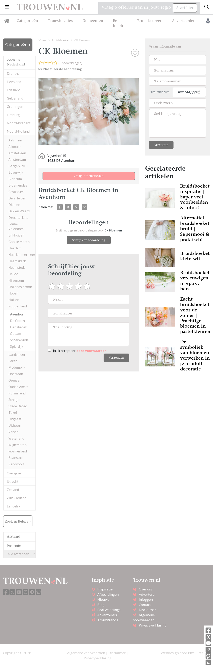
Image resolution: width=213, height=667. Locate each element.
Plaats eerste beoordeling (60, 69)
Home (42, 40)
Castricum (16, 192)
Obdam (15, 333)
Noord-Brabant (18, 123)
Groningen (15, 106)
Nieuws (103, 599)
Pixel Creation (199, 652)
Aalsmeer (15, 140)
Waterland (16, 438)
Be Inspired (120, 23)
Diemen (14, 204)
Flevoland (14, 82)
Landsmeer (16, 354)
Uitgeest (14, 419)
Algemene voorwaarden (86, 652)
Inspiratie (105, 589)
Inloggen (146, 599)
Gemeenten (92, 21)
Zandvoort (16, 464)
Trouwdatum (159, 92)
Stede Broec (17, 406)
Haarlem (14, 248)
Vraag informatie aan (89, 176)
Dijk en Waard (19, 211)
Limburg (13, 115)
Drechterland (18, 217)
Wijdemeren (17, 445)
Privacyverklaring (152, 625)
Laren (12, 361)
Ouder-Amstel (18, 387)
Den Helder (17, 198)
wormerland (17, 451)
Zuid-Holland (16, 498)
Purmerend (17, 393)
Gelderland (15, 98)
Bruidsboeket (60, 40)
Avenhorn (18, 314)
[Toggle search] (206, 7)
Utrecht (12, 481)
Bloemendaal (18, 185)
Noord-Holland (18, 131)
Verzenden (116, 357)
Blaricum (15, 179)
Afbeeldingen (108, 594)
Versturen (161, 145)
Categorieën (27, 21)
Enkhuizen (16, 235)
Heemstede (17, 267)
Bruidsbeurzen (149, 21)
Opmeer (14, 380)
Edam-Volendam (16, 226)
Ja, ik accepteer (80, 351)
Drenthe (13, 73)
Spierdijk (16, 346)
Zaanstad (15, 457)
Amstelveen (17, 153)
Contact (145, 604)
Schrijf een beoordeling (88, 240)
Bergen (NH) (18, 166)
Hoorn (13, 293)
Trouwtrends (107, 620)
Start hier (184, 8)
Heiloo (13, 274)
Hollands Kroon (20, 287)
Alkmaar (14, 146)
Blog (101, 604)
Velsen (13, 432)
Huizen (13, 300)
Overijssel (14, 473)
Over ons (146, 589)
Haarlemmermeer (21, 254)
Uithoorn (15, 425)
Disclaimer (147, 609)
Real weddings (109, 609)
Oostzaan (15, 374)
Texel (12, 412)
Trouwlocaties (60, 21)
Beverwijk (15, 172)
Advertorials (107, 615)
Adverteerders (184, 21)
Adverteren (147, 594)
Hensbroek (18, 327)
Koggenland (17, 306)
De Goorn (17, 320)
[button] (7, 7)
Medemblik (16, 367)
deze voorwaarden (91, 351)
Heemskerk (17, 261)
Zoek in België (17, 521)
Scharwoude (19, 340)
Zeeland (13, 490)
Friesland (14, 90)
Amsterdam (17, 159)
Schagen (14, 399)
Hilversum (16, 280)
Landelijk (13, 506)
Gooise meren (19, 242)
